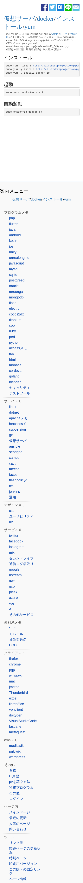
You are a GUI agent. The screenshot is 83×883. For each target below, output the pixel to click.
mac (12, 681)
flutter (13, 224)
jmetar (14, 687)
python (14, 342)
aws (12, 581)
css (11, 511)
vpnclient (16, 709)
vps (12, 603)
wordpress (17, 757)
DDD (13, 645)
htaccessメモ (19, 424)
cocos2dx (16, 314)
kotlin (13, 241)
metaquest (17, 732)
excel (13, 698)
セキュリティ (19, 388)
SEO (12, 628)
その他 (14, 793)
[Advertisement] (41, 150)
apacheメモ (18, 418)
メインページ (19, 812)
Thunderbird (18, 693)
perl (12, 337)
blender (15, 382)
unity (12, 252)
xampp (14, 458)
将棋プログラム (21, 788)
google (14, 569)
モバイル (16, 634)
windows (15, 676)
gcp (12, 586)
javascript (16, 263)
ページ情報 (18, 879)
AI (10, 609)
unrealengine (19, 258)
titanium (15, 320)
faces (13, 475)
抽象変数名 (18, 640)
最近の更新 (18, 818)
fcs (11, 486)
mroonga (16, 292)
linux (12, 407)
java (12, 229)
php (12, 218)
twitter (13, 536)
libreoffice (16, 704)
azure (13, 598)
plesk (13, 592)
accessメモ (18, 348)
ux (11, 522)
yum (30, 26)
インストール (52, 199)
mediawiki (16, 746)
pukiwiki (15, 751)
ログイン (16, 799)
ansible (14, 446)
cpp (12, 325)
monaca (15, 365)
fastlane (15, 726)
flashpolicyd (18, 480)
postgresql (17, 280)
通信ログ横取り (21, 564)
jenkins (14, 492)
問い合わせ (18, 829)
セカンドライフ (21, 558)
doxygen (15, 715)
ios (11, 246)
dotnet (14, 412)
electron (15, 308)
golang (14, 376)
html (12, 359)
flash (12, 303)
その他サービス (21, 615)
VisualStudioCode (23, 721)
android (15, 235)
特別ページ (18, 858)
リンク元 (16, 843)
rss (11, 354)
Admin (54, 33)
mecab (14, 469)
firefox (14, 659)
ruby (12, 331)
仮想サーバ (19, 18)
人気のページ (19, 824)
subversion (17, 429)
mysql (13, 269)
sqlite (13, 275)
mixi (12, 552)
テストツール (19, 393)
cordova (15, 371)
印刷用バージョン (23, 864)
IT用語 (14, 776)
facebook (16, 541)
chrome (15, 664)
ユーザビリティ (21, 516)
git (11, 435)
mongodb (16, 297)
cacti (12, 463)
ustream (15, 575)
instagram (16, 547)
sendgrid (15, 452)
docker (45, 18)
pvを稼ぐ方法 (19, 782)
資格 (12, 771)
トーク (63, 33)
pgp (12, 670)
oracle (14, 286)
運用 (12, 497)
